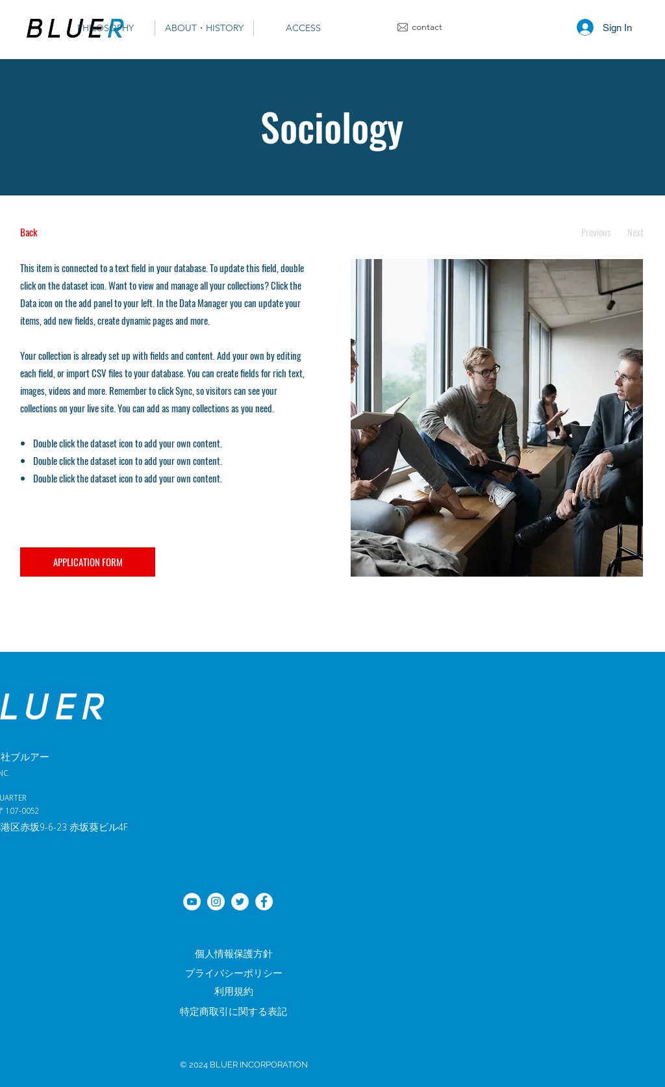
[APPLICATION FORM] (87, 562)
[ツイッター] (240, 901)
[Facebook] (264, 901)
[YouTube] (192, 901)
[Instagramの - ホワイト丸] (216, 901)
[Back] (68, 232)
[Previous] (596, 232)
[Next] (635, 232)
